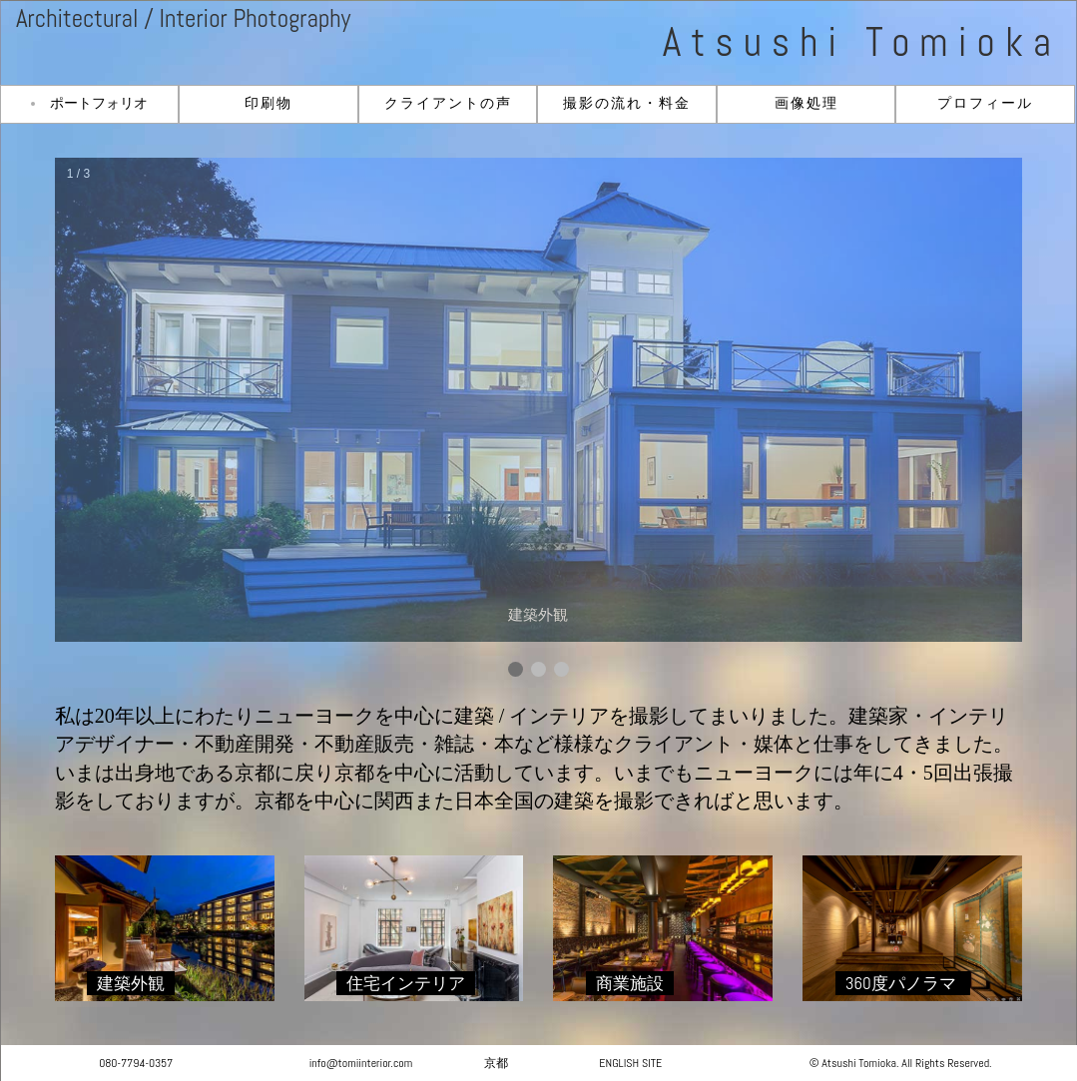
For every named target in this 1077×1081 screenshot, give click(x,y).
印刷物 (268, 103)
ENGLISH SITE (630, 1063)
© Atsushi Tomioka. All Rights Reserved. (900, 1063)
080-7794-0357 (136, 1063)
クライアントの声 (448, 103)
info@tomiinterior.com (361, 1063)
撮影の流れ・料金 (627, 103)
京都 (496, 1063)
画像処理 (806, 103)
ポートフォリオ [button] (99, 103)
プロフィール (985, 103)
